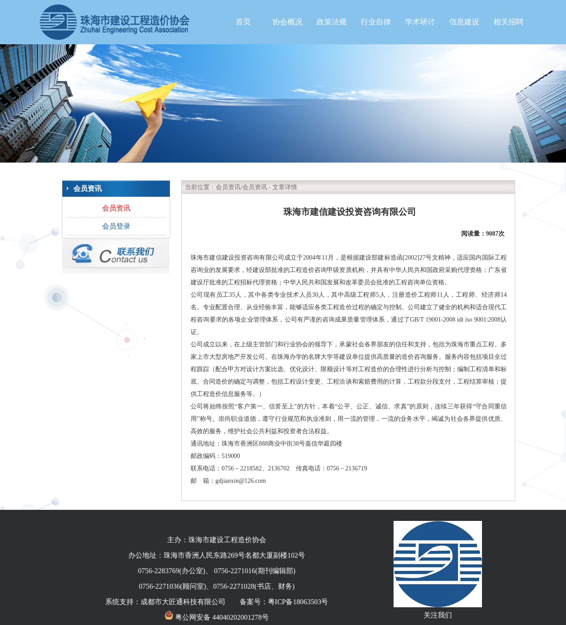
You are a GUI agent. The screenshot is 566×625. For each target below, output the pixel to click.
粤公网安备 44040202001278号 (216, 617)
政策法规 (332, 22)
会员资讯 (116, 208)
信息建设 (464, 22)
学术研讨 (420, 22)
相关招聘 (508, 22)
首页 (243, 22)
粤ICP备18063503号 (298, 602)
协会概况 (287, 22)
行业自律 (376, 22)
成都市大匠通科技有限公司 (183, 602)
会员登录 (116, 226)
